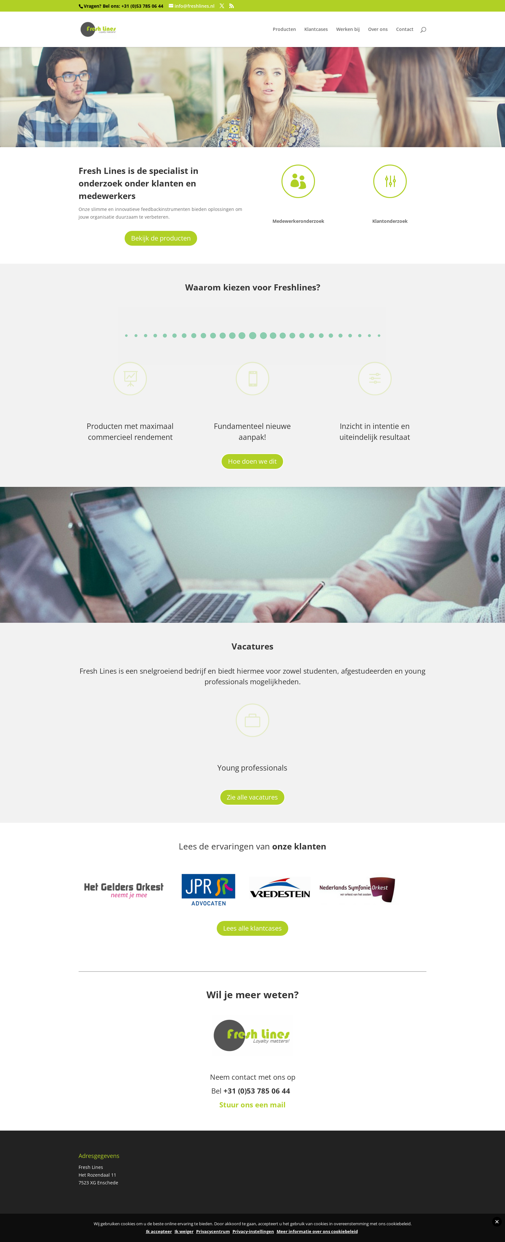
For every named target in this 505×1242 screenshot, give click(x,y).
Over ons (378, 29)
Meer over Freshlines (104, 609)
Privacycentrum (213, 1231)
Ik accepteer (159, 1231)
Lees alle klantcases (252, 928)
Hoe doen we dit (252, 461)
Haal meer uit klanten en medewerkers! (210, 78)
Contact (405, 29)
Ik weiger (184, 1231)
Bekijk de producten (161, 238)
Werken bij (348, 29)
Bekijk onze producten (106, 125)
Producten (284, 29)
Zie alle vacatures (252, 797)
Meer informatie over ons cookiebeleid (317, 1231)
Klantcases (316, 29)
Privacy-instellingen (253, 1231)
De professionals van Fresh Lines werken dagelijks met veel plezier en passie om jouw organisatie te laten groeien (250, 537)
